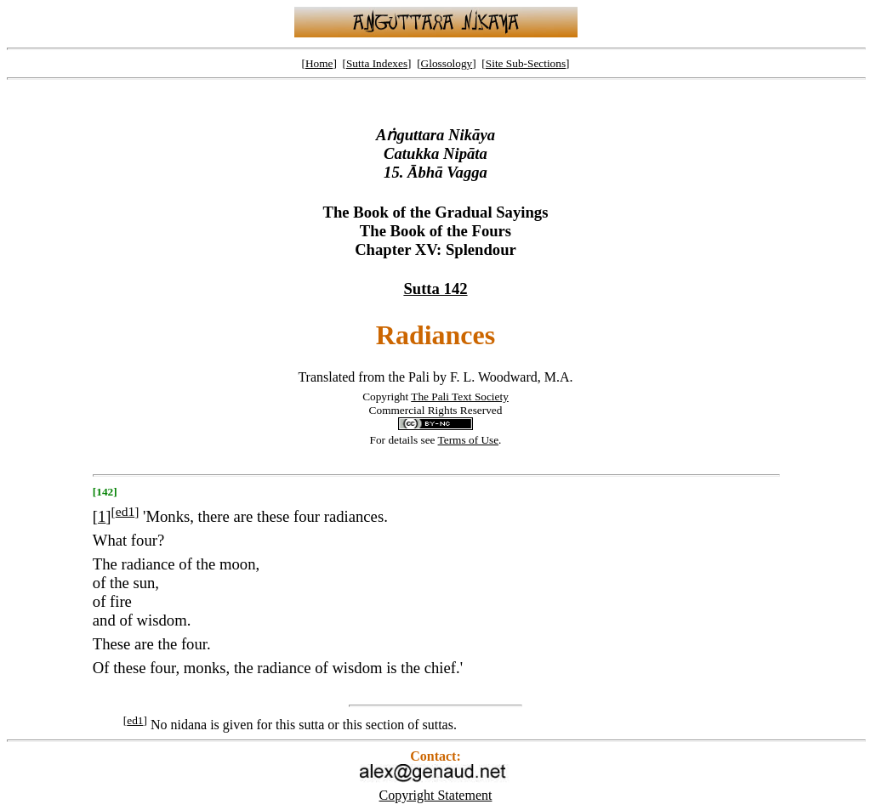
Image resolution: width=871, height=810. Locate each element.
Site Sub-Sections (526, 63)
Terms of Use (468, 439)
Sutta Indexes (376, 63)
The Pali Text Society (460, 396)
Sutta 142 (435, 288)
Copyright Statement (435, 795)
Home (319, 63)
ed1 (125, 511)
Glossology (447, 63)
